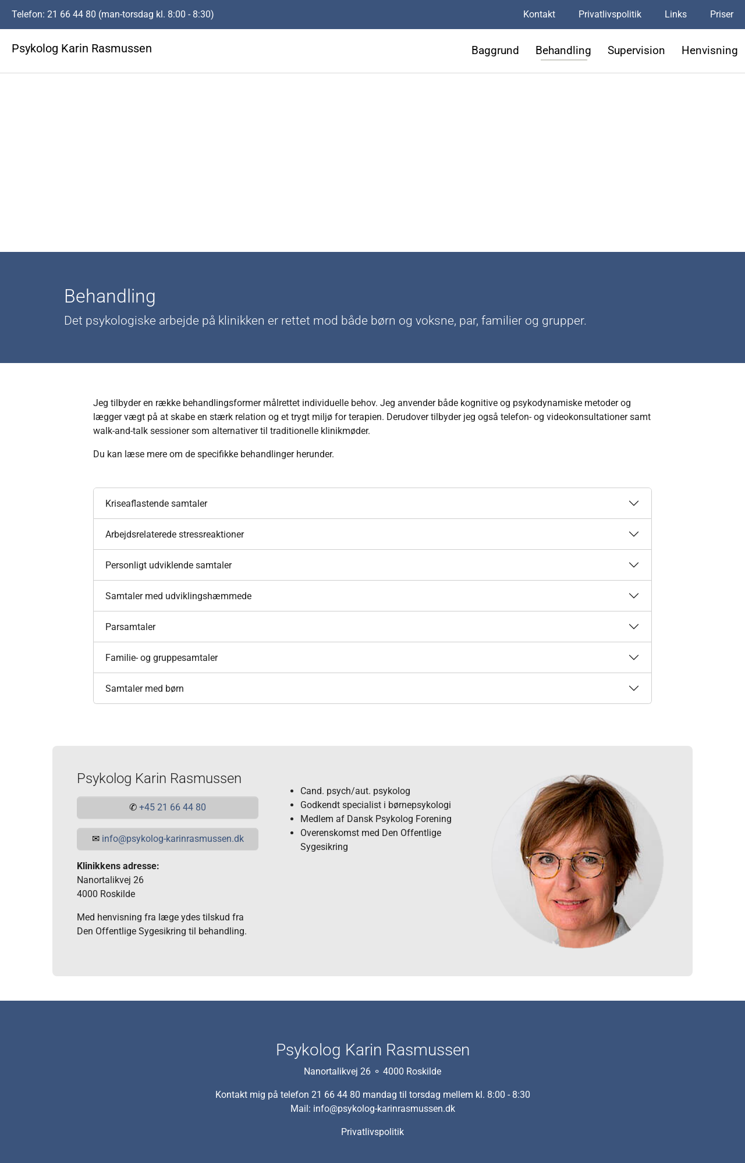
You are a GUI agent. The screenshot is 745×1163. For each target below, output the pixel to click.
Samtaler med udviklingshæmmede (178, 596)
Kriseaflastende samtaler (156, 503)
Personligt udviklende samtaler (168, 565)
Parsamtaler (130, 626)
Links (676, 14)
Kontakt (539, 14)
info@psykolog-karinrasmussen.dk (384, 1108)
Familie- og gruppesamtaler (161, 657)
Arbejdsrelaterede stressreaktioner (174, 534)
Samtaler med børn (144, 688)
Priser (721, 14)
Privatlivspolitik (610, 14)
